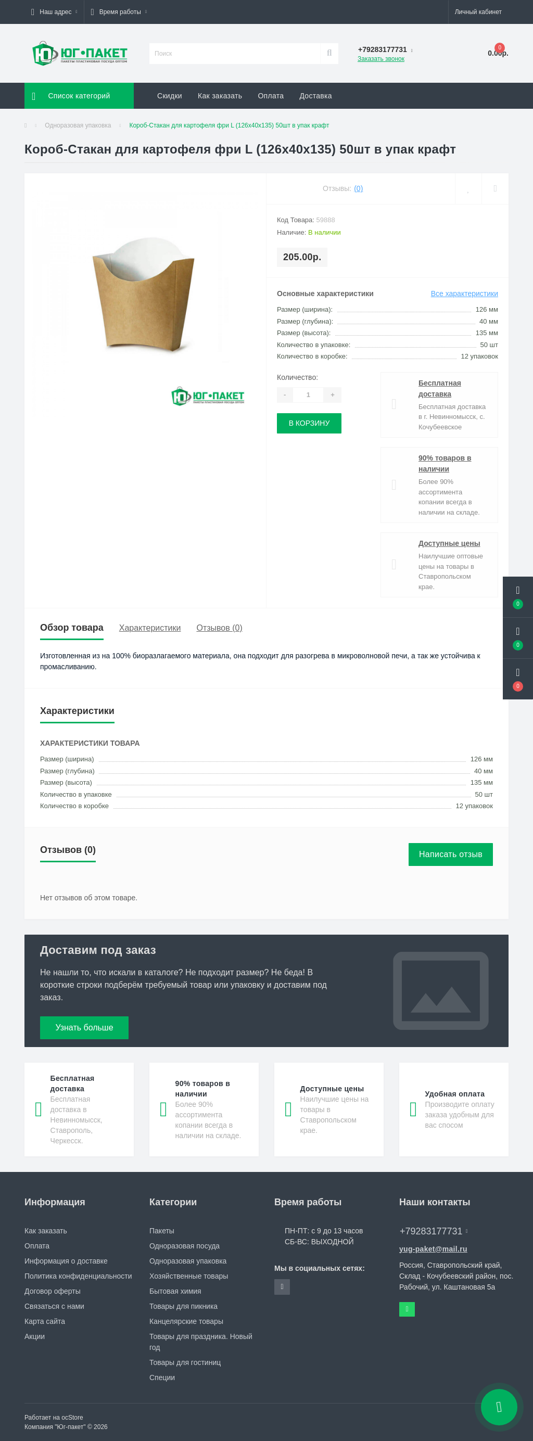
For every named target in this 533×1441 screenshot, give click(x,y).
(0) (358, 188)
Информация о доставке (66, 1261)
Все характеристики (464, 293)
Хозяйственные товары (188, 1276)
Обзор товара (72, 627)
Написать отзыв (451, 854)
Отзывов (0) (219, 627)
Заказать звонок (381, 58)
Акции (34, 1336)
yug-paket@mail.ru (433, 1249)
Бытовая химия (175, 1291)
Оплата (271, 96)
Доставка (315, 96)
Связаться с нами (54, 1306)
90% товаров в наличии (445, 463)
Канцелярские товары (186, 1321)
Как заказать (220, 96)
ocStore (72, 1417)
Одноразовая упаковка (78, 125)
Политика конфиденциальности (78, 1276)
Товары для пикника (183, 1306)
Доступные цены (449, 543)
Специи (162, 1377)
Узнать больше (84, 1027)
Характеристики (150, 627)
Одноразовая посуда (184, 1246)
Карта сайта (44, 1321)
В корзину (309, 423)
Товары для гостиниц (185, 1362)
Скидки (169, 96)
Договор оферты (52, 1291)
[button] (54, 12)
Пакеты (161, 1231)
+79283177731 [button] (433, 1231)
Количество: (297, 377)
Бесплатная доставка (439, 388)
